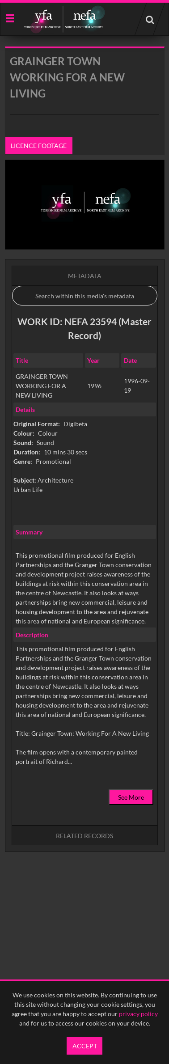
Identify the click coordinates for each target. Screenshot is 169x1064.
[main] (85, 472)
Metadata (84, 276)
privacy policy (138, 1013)
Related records (84, 835)
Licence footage (39, 145)
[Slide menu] (9, 17)
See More (131, 797)
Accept (84, 1046)
